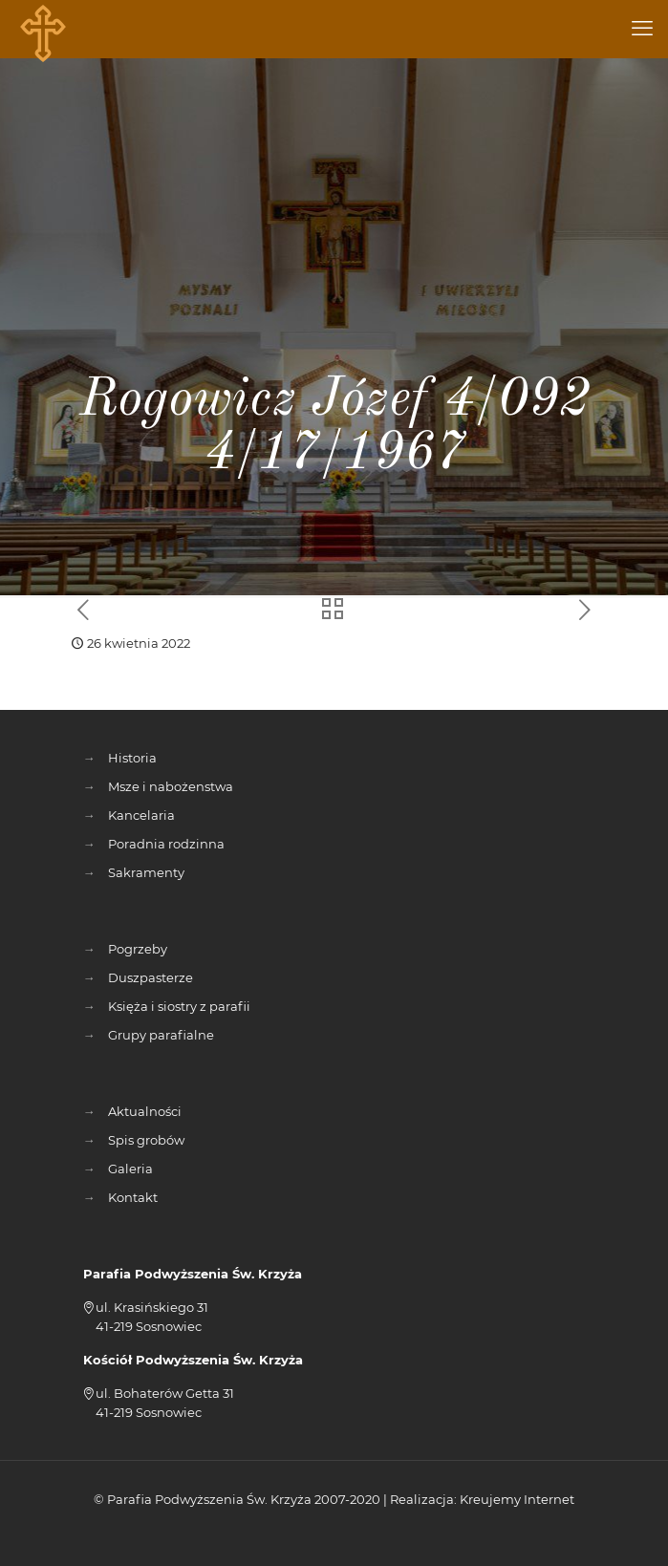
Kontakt (133, 1197)
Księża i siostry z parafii (179, 1006)
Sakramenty (146, 872)
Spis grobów (146, 1140)
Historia (132, 757)
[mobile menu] (642, 28)
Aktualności (145, 1111)
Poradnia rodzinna (166, 843)
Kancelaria (141, 815)
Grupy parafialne (161, 1034)
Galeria (130, 1168)
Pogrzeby (137, 948)
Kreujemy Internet (517, 1499)
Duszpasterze (150, 977)
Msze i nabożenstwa (170, 786)
